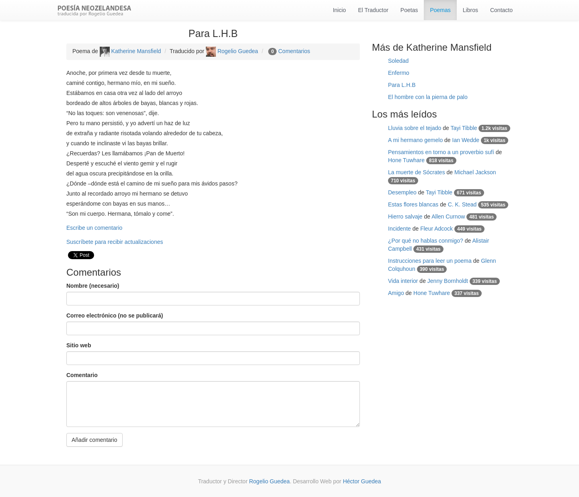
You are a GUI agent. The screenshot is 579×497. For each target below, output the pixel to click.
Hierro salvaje (405, 216)
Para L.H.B (401, 85)
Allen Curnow (448, 216)
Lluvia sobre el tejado (414, 128)
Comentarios (294, 51)
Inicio (339, 10)
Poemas (440, 10)
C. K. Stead (462, 204)
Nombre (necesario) (92, 286)
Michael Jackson (475, 172)
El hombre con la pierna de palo (428, 97)
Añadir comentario (94, 440)
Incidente (399, 228)
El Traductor (373, 10)
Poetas (409, 10)
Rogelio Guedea (232, 51)
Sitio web (78, 345)
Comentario (82, 375)
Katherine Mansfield (130, 51)
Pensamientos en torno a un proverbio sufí (441, 152)
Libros (470, 10)
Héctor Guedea (362, 481)
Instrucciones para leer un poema (430, 261)
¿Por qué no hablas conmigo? (425, 240)
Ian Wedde (465, 140)
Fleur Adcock (436, 228)
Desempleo (402, 192)
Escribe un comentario (94, 228)
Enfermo (398, 73)
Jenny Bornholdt (447, 281)
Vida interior (403, 281)
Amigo (396, 293)
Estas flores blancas (413, 204)
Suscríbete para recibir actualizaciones (114, 242)
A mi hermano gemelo (415, 140)
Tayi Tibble (463, 128)
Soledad (398, 61)
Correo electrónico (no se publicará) (114, 315)
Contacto (501, 10)
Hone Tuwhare (406, 160)
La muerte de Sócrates (416, 172)
